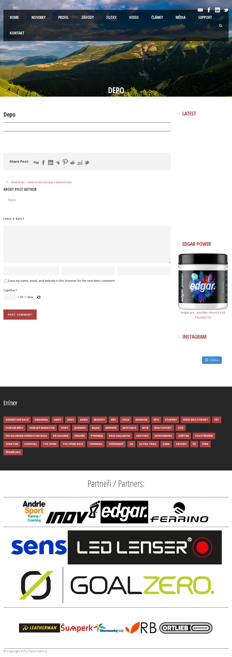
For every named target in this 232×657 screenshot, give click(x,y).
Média (181, 17)
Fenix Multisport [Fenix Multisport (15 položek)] (195, 419)
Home (14, 17)
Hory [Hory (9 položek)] (64, 427)
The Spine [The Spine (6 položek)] (49, 444)
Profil (63, 17)
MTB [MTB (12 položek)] (145, 427)
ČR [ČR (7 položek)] (194, 444)
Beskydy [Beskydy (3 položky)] (99, 419)
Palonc (38, 127)
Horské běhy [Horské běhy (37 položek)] (14, 427)
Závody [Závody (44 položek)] (181, 444)
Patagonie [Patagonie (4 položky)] (60, 435)
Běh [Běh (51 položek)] (113, 419)
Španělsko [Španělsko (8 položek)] (13, 452)
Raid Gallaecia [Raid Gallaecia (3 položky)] (119, 435)
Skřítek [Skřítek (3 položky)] (183, 435)
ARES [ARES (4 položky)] (70, 419)
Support (205, 17)
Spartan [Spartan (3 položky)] (12, 444)
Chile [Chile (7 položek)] (125, 419)
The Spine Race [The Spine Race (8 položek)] (73, 444)
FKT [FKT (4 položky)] (216, 419)
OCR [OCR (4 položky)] (180, 427)
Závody (87, 17)
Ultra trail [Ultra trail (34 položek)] (148, 444)
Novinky (38, 17)
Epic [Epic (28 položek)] (156, 419)
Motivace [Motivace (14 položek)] (129, 427)
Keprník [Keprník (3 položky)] (111, 427)
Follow (211, 360)
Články (157, 17)
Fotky (111, 17)
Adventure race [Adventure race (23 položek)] (17, 419)
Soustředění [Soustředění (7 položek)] (204, 435)
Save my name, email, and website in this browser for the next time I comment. (61, 281)
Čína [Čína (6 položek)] (205, 444)
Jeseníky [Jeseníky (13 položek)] (80, 427)
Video (134, 17)
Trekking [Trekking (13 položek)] (95, 444)
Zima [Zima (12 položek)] (166, 444)
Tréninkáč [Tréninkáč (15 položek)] (116, 444)
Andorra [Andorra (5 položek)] (41, 419)
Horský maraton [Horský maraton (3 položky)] (42, 427)
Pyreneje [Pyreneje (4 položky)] (97, 435)
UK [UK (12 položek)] (131, 444)
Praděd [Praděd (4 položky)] (80, 435)
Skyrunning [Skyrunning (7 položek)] (163, 435)
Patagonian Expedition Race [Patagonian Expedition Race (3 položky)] (26, 435)
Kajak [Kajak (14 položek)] (95, 427)
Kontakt (17, 33)
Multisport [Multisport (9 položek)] (163, 427)
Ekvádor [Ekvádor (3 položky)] (141, 419)
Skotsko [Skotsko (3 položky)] (142, 435)
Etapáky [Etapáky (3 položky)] (171, 419)
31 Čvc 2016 (16, 127)
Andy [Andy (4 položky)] (57, 419)
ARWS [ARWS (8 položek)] (84, 419)
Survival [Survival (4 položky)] (30, 444)
